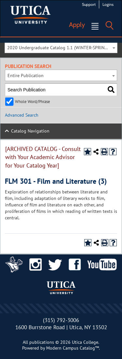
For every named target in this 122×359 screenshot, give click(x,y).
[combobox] (61, 47)
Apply (77, 25)
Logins (108, 4)
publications (41, 342)
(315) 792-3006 (61, 320)
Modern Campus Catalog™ (72, 348)
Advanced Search (21, 115)
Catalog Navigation (30, 131)
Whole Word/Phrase (32, 101)
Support (89, 4)
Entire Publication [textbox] (25, 75)
